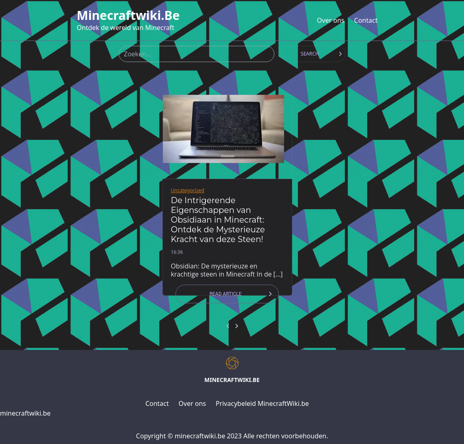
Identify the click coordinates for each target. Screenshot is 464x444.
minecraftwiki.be (128, 15)
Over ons (330, 20)
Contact (366, 20)
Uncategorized (187, 190)
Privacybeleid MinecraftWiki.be (262, 403)
